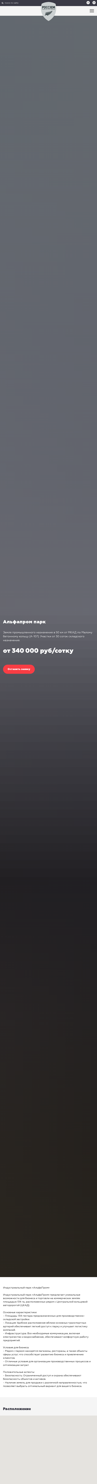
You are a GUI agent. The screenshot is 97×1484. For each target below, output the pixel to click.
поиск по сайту (12, 3)
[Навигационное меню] (92, 10)
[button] (19, 669)
